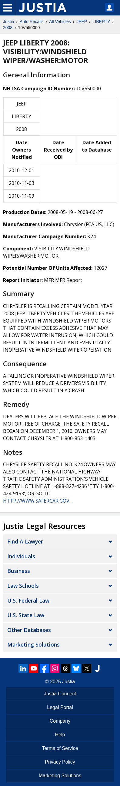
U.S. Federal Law (28, 600)
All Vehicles (60, 21)
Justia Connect (60, 693)
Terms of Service (60, 748)
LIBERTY (101, 21)
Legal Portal (60, 707)
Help (60, 734)
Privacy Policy (60, 761)
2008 (7, 27)
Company (60, 721)
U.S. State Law (25, 615)
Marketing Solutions (33, 644)
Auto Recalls (32, 21)
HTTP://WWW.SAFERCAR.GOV (36, 500)
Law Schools (23, 585)
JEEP (81, 21)
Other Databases (29, 630)
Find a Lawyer (25, 541)
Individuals (21, 556)
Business (18, 570)
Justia (8, 21)
